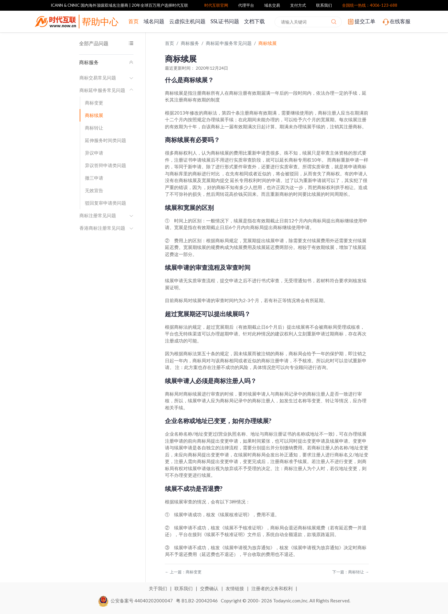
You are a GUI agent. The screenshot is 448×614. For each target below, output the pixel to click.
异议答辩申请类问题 (105, 165)
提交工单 (361, 22)
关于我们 (158, 588)
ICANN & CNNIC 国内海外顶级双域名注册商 (89, 5)
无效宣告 (94, 190)
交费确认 (209, 588)
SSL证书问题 (224, 21)
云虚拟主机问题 (187, 21)
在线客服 (396, 22)
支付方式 (298, 5)
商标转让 (94, 127)
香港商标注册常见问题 (106, 228)
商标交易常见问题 (106, 77)
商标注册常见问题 (106, 215)
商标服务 (106, 62)
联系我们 (324, 5)
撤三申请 (94, 178)
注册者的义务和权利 (272, 588)
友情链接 (235, 588)
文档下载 (254, 21)
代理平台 (246, 5)
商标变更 (94, 102)
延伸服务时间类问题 (105, 140)
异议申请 (94, 152)
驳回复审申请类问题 (105, 203)
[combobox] (308, 21)
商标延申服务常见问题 (106, 90)
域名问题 (154, 21)
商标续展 (94, 115)
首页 (133, 21)
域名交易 (272, 5)
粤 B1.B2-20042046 (197, 600)
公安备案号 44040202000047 (136, 600)
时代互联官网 (216, 5)
